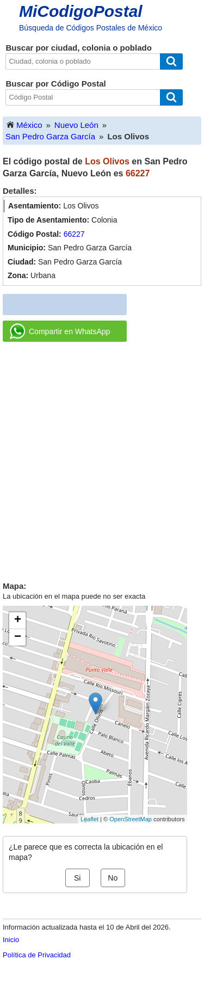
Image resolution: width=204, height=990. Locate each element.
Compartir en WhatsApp (60, 331)
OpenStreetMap (130, 819)
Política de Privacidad (37, 955)
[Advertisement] (102, 457)
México (23, 124)
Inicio (11, 940)
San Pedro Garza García (50, 136)
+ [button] (17, 620)
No (113, 878)
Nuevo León (76, 125)
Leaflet (89, 819)
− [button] (17, 637)
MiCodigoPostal (81, 11)
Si (77, 878)
